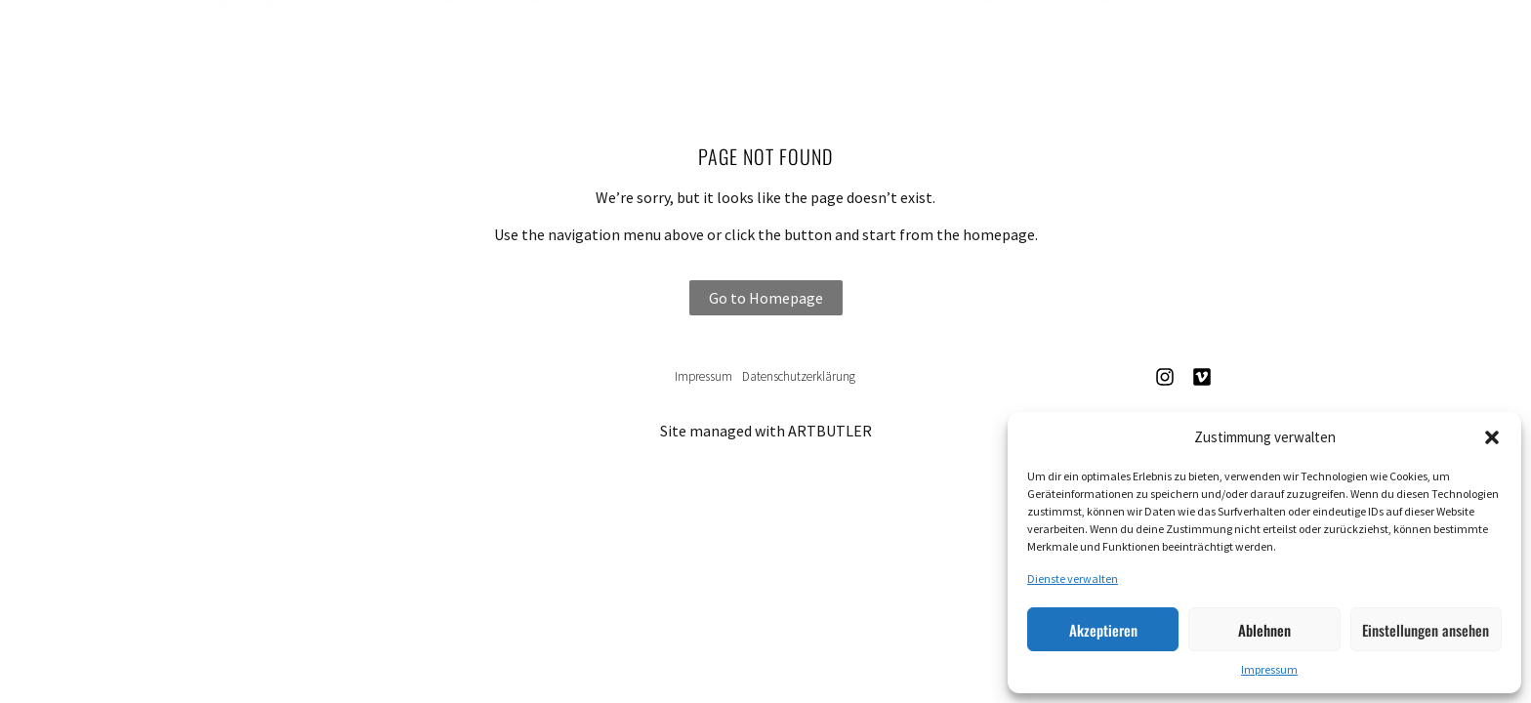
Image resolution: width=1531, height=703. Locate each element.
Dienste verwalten (1072, 578)
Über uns (1066, 40)
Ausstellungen (491, 40)
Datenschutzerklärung (798, 376)
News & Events (926, 40)
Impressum (1269, 669)
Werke (800, 40)
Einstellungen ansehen (1425, 630)
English (1285, 40)
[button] (1492, 437)
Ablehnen (1264, 630)
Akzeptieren (1103, 630)
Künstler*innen (667, 40)
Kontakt (1179, 40)
